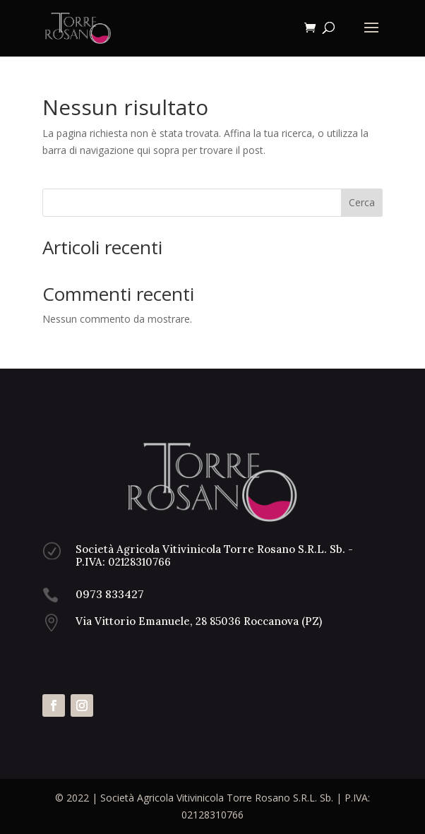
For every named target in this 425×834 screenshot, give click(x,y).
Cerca (362, 202)
